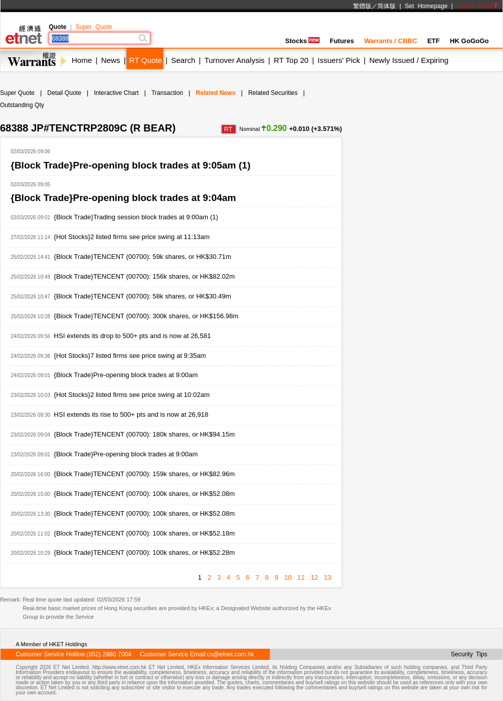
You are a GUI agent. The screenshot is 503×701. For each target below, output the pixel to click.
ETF (433, 41)
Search (183, 60)
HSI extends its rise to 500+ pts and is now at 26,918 (131, 414)
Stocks (302, 41)
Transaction (167, 92)
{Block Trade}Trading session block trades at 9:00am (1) (136, 217)
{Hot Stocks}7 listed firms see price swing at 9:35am (130, 355)
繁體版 (362, 6)
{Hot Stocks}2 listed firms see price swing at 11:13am (131, 237)
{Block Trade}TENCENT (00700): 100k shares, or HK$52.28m (144, 552)
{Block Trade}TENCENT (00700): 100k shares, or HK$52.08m (144, 493)
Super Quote (93, 26)
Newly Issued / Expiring (409, 60)
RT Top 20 (291, 60)
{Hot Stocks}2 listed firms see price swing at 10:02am (131, 394)
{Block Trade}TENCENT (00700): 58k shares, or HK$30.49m (142, 296)
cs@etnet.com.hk (230, 654)
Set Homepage (426, 6)
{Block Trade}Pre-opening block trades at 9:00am (126, 375)
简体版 (387, 6)
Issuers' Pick (339, 60)
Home (82, 60)
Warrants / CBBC (390, 41)
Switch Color (477, 6)
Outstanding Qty (22, 105)
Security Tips (469, 654)
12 (314, 577)
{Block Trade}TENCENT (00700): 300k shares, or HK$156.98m (146, 316)
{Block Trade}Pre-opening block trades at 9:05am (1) (130, 165)
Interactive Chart (116, 92)
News (110, 60)
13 (327, 577)
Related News (215, 92)
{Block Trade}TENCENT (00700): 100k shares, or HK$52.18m (144, 533)
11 (300, 577)
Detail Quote (64, 92)
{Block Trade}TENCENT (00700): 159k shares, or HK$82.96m (144, 474)
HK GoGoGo (469, 41)
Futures (342, 41)
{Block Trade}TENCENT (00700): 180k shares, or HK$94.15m (144, 434)
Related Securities (272, 92)
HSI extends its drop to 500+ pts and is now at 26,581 (132, 336)
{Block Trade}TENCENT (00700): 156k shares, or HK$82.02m (144, 276)
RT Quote (145, 60)
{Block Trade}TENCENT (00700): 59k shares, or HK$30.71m (142, 256)
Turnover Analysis (234, 60)
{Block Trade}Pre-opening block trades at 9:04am (123, 197)
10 (287, 577)
